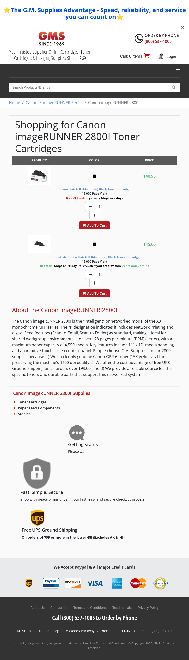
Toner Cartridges (31, 402)
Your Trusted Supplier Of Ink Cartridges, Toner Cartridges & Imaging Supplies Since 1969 (50, 55)
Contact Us (58, 608)
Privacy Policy (148, 608)
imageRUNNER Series (63, 102)
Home (14, 102)
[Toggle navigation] (178, 69)
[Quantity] (99, 206)
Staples (23, 414)
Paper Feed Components (38, 408)
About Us (38, 608)
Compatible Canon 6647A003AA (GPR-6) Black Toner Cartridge (95, 257)
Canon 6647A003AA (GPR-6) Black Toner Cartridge (94, 189)
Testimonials (122, 608)
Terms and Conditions (90, 608)
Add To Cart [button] (94, 225)
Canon (32, 102)
